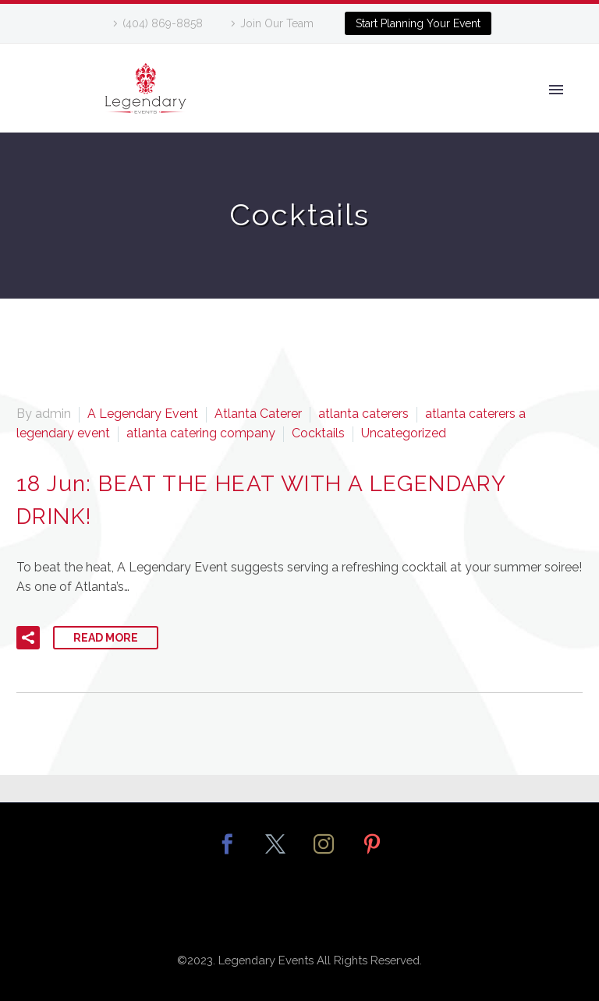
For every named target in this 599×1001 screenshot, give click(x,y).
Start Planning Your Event (418, 23)
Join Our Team (277, 23)
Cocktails (318, 433)
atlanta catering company (200, 433)
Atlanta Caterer (258, 413)
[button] (28, 637)
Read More (105, 637)
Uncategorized (403, 433)
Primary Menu (556, 89)
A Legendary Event (142, 413)
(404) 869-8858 (162, 23)
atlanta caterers (363, 413)
